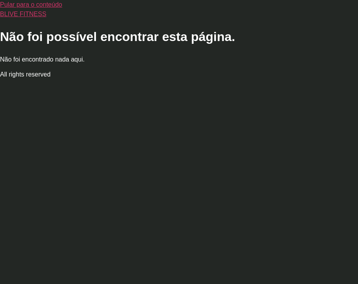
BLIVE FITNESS (23, 14)
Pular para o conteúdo (31, 4)
